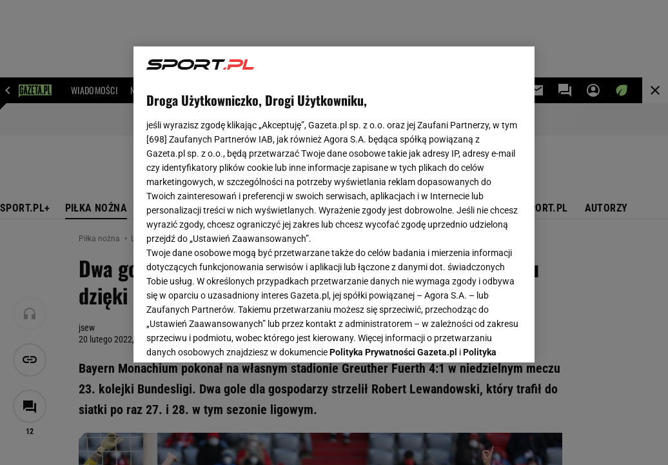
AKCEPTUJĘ (478, 337)
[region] (334, 204)
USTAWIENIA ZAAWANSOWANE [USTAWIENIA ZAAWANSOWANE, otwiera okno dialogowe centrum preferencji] (231, 336)
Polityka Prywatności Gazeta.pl (393, 191)
